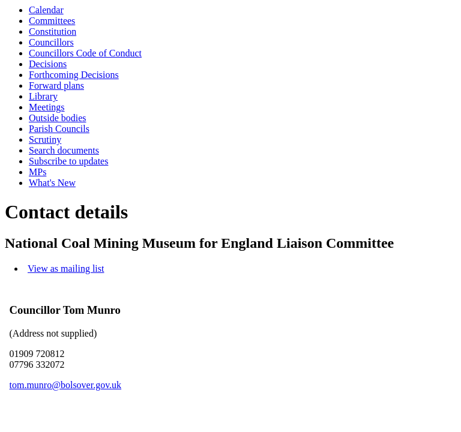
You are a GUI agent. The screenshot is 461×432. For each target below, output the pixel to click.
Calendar (46, 10)
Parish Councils (59, 129)
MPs (37, 172)
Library (43, 96)
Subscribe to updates (68, 161)
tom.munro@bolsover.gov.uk (66, 385)
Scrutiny (45, 139)
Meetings (47, 107)
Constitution (52, 31)
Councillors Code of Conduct (85, 53)
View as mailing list (66, 268)
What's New (52, 183)
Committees (52, 21)
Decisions (48, 64)
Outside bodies (57, 118)
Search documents (64, 150)
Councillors (51, 42)
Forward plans (56, 85)
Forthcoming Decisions (74, 75)
